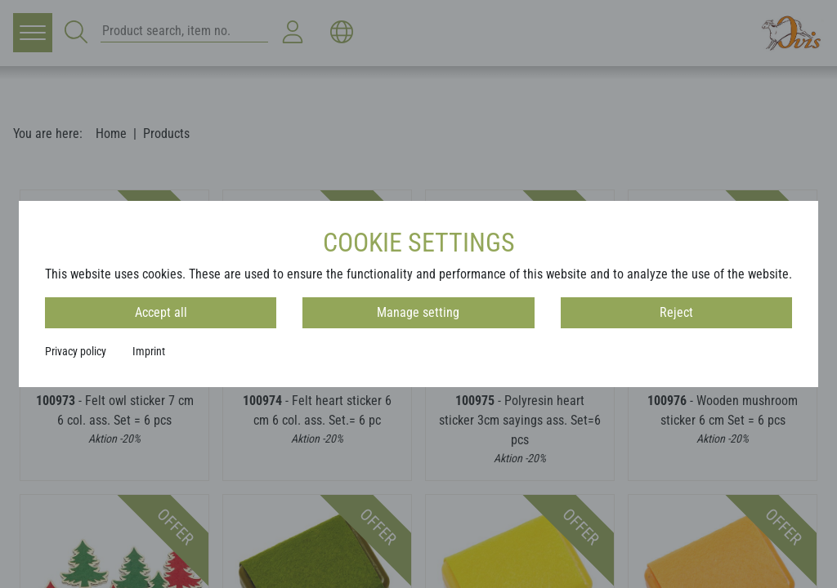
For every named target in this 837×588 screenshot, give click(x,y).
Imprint (148, 351)
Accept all (161, 312)
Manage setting (418, 312)
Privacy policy (75, 351)
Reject (676, 312)
